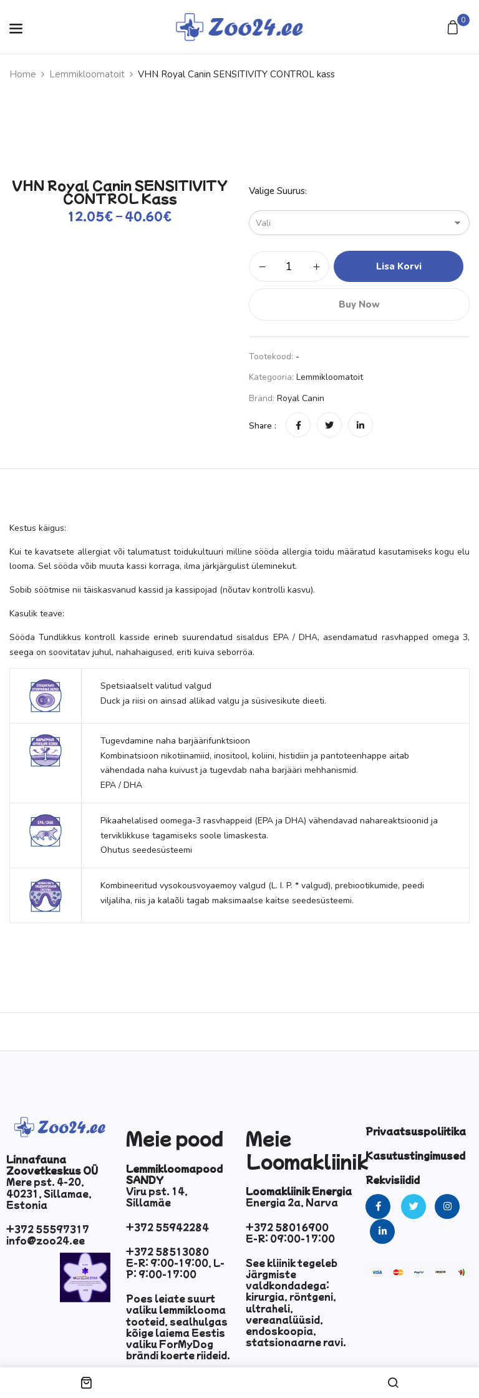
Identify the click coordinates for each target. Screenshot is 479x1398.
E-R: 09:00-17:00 (290, 1238)
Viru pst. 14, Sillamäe (157, 1196)
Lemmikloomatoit (87, 74)
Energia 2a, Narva (292, 1202)
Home (22, 74)
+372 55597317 (47, 1229)
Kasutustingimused (415, 1155)
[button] (454, 28)
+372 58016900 (287, 1227)
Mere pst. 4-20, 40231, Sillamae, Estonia (49, 1192)
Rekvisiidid (392, 1179)
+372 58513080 (167, 1251)
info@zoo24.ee (45, 1240)
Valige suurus (277, 191)
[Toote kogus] (289, 266)
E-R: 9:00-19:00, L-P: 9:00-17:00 (175, 1268)
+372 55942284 (167, 1227)
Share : (262, 426)
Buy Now (359, 304)
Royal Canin (300, 398)
